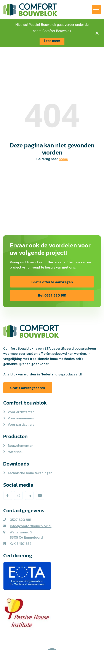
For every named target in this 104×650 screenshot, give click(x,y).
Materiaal (15, 451)
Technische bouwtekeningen (30, 472)
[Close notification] (97, 33)
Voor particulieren (22, 424)
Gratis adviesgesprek (27, 387)
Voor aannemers (21, 418)
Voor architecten (21, 411)
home (63, 158)
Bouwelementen (20, 445)
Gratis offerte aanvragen (52, 281)
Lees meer (52, 41)
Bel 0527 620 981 (52, 295)
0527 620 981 (20, 519)
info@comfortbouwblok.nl (30, 525)
